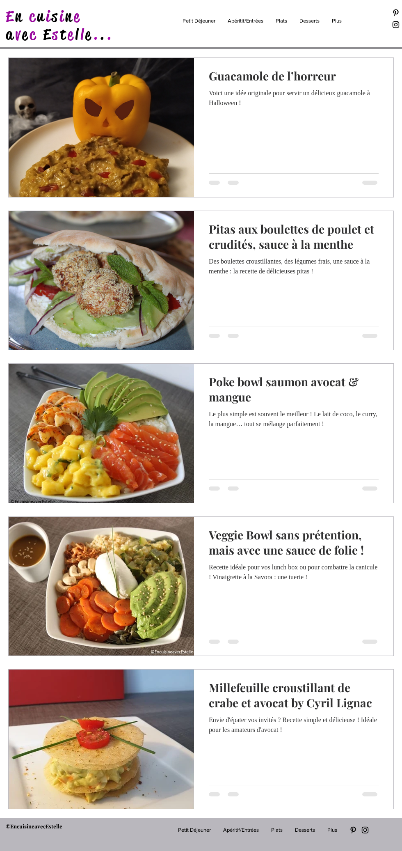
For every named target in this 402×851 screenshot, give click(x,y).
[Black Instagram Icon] (395, 24)
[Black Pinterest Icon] (395, 12)
